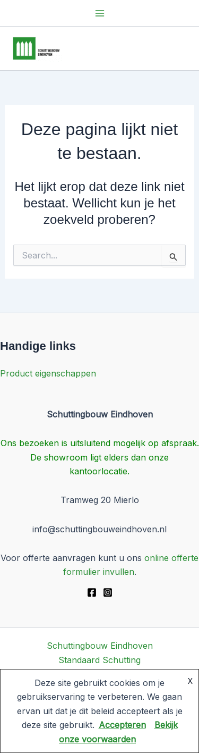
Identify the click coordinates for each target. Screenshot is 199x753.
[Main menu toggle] (99, 13)
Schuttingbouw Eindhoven (100, 645)
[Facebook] (92, 592)
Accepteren (122, 724)
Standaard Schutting (99, 660)
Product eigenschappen (48, 373)
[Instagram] (108, 592)
